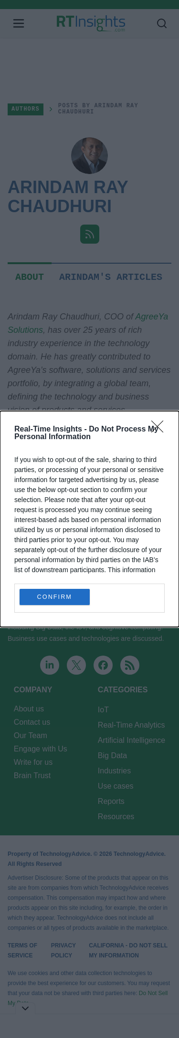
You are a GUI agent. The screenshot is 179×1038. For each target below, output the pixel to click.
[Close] (160, 430)
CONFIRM (55, 597)
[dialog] (89, 519)
